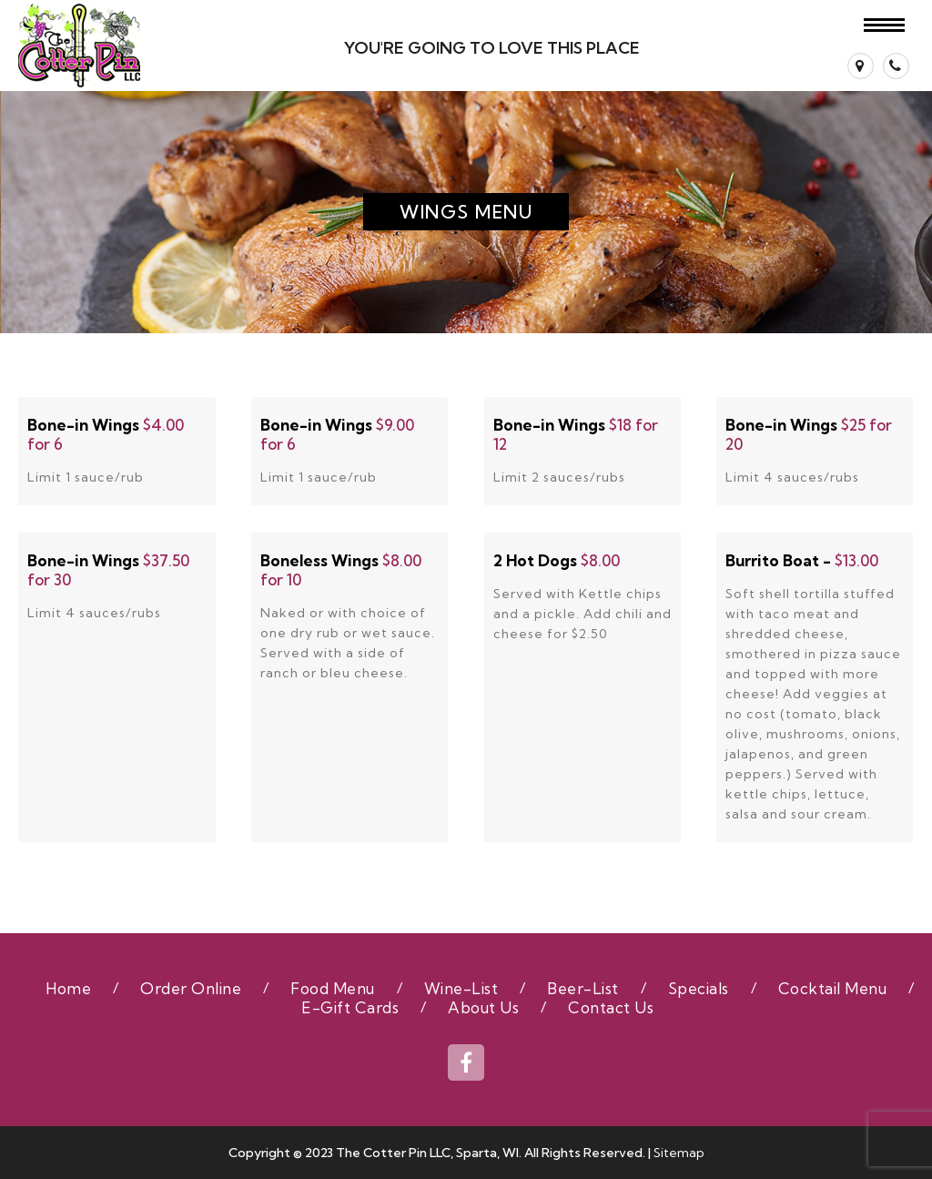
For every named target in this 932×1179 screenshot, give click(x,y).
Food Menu (332, 988)
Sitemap (678, 1152)
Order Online (190, 988)
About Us (483, 1007)
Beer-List (583, 988)
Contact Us (610, 1007)
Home (68, 988)
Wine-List (461, 988)
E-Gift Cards (350, 1007)
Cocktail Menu (832, 988)
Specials (698, 988)
